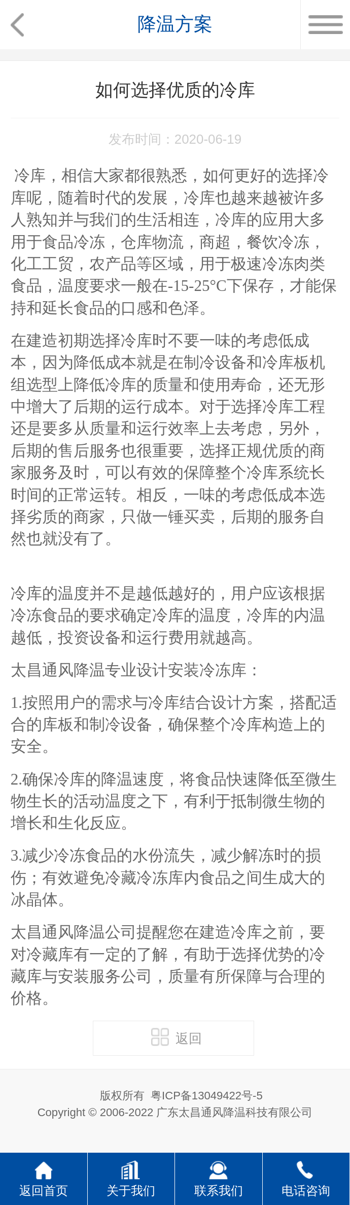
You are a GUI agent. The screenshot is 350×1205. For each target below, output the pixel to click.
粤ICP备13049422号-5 (207, 1095)
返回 (176, 1037)
